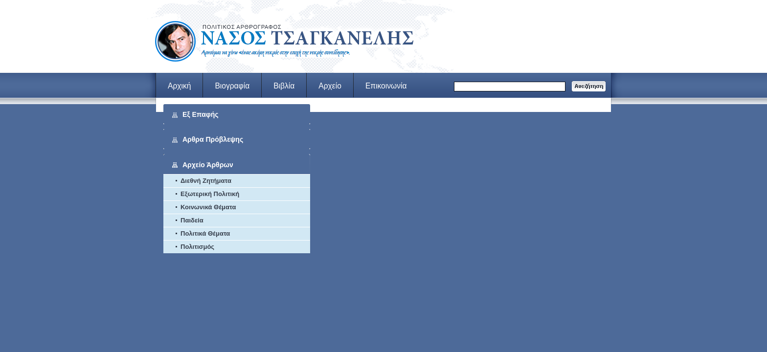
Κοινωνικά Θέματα (208, 207)
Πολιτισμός (197, 246)
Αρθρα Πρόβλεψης (212, 139)
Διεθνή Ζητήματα (205, 180)
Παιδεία (191, 220)
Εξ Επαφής (200, 114)
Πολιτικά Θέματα (205, 233)
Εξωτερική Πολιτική (209, 194)
